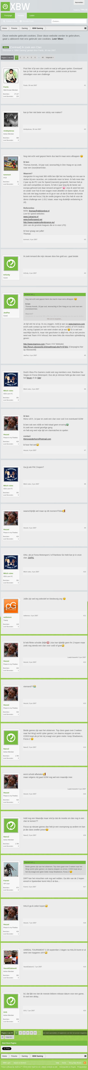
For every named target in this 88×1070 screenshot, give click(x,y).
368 (17, 138)
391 (17, 398)
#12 (84, 662)
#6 (85, 389)
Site (39, 378)
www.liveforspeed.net (32, 219)
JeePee (6, 313)
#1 (85, 85)
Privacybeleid (82, 1067)
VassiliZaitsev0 (10, 968)
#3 (85, 239)
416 (17, 441)
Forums (21, 16)
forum (29, 378)
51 (18, 182)
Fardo (41, 50)
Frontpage (8, 16)
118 (17, 624)
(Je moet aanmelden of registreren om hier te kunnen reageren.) (65, 1033)
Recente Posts (28, 21)
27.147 (16, 94)
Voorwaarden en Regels (67, 1067)
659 (17, 1019)
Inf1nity (6, 275)
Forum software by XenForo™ (21, 1067)
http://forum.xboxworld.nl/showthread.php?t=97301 (45, 347)
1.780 (17, 756)
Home (64, 1063)
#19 (84, 967)
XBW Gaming (20, 50)
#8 (85, 484)
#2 (85, 129)
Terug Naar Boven (75, 1063)
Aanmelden (79, 2)
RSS (85, 1063)
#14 (84, 747)
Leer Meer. (58, 38)
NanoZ (6, 749)
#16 (84, 835)
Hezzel (6, 434)
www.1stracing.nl (30, 217)
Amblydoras (8, 131)
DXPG (31, 558)
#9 (85, 528)
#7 (85, 450)
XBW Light (6, 1063)
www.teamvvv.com (77, 324)
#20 (84, 1010)
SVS (5, 1012)
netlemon (7, 617)
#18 (84, 923)
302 (17, 975)
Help (57, 1063)
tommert (7, 175)
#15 (84, 794)
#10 (84, 572)
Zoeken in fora (11, 21)
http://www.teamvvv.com (34, 344)
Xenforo (23, 1063)
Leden (32, 16)
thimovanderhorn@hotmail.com (37, 439)
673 (17, 887)
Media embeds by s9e (49, 1067)
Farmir (6, 881)
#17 (84, 887)
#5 (85, 355)
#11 (84, 615)
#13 (84, 703)
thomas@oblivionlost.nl (39, 211)
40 (43, 57)
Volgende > (50, 57)
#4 (85, 273)
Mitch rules (8, 391)
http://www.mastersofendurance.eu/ (39, 222)
